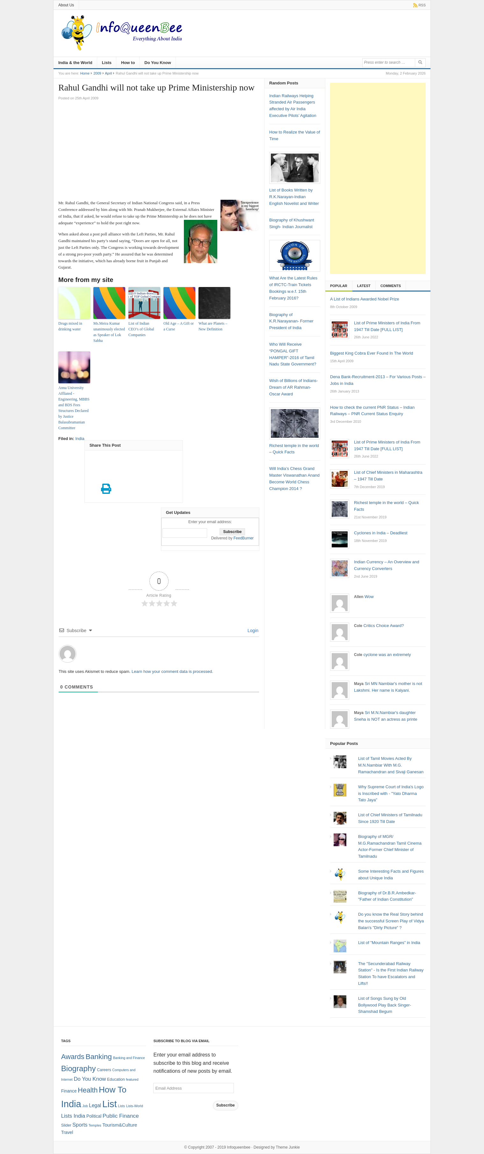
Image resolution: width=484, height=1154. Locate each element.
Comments (390, 286)
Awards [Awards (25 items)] (72, 1057)
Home (85, 73)
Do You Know (157, 62)
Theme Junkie (288, 1147)
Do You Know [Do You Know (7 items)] (90, 1079)
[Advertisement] (158, 152)
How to (128, 62)
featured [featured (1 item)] (132, 1079)
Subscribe (225, 1105)
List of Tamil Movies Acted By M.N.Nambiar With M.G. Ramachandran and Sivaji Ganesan (390, 765)
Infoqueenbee (238, 1147)
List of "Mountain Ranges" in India (389, 942)
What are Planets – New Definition (213, 326)
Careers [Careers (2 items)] (104, 1070)
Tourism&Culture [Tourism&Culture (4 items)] (119, 1125)
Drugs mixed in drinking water (70, 326)
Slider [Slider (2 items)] (66, 1125)
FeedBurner (244, 538)
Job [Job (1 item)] (85, 1106)
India (79, 438)
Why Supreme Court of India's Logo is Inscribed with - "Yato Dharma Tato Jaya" (391, 793)
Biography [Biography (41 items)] (78, 1068)
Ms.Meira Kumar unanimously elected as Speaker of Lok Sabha (109, 332)
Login (252, 630)
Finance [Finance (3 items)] (69, 1091)
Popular (338, 286)
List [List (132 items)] (109, 1104)
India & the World (75, 62)
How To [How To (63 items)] (112, 1089)
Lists (107, 62)
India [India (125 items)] (71, 1104)
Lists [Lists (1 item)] (121, 1106)
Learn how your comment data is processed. (172, 671)
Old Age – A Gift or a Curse (178, 326)
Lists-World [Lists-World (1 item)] (134, 1106)
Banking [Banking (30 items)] (98, 1056)
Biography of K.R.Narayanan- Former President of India (291, 321)
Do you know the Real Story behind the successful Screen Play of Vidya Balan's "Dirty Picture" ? (391, 921)
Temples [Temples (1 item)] (95, 1125)
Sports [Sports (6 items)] (79, 1125)
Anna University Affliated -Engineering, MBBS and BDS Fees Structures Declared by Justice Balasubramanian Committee (74, 408)
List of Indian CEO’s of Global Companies (141, 329)
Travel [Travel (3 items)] (67, 1132)
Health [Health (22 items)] (88, 1090)
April (108, 73)
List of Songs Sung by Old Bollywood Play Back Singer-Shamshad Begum (384, 1005)
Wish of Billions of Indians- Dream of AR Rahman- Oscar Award (293, 387)
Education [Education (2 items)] (116, 1079)
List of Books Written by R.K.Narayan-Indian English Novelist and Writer (294, 197)
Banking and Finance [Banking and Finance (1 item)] (129, 1058)
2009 (97, 73)
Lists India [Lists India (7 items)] (73, 1116)
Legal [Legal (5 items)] (95, 1105)
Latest (364, 286)
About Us (66, 5)
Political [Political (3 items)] (93, 1116)
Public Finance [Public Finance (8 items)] (121, 1116)
